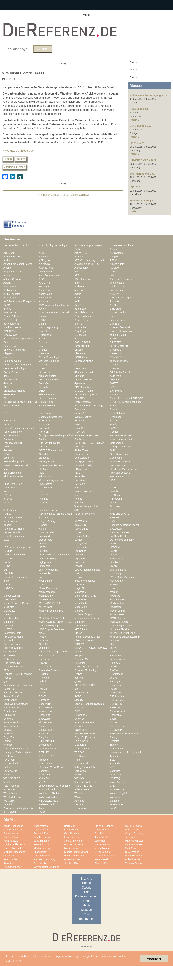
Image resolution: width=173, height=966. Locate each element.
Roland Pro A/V (11, 696)
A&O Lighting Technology (53, 245)
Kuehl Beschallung (13, 528)
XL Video (79, 800)
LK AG (113, 566)
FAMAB (114, 428)
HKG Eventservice (120, 476)
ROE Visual (116, 692)
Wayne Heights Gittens (46, 867)
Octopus (114, 640)
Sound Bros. (46, 730)
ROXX (42, 696)
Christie (78, 349)
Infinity (78, 495)
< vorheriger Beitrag (47, 194)
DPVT (113, 387)
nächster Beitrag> (80, 194)
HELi (41, 472)
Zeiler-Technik (46, 804)
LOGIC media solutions (87, 569)
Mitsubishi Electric (14, 167)
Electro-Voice (46, 402)
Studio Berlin (81, 741)
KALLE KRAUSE (12, 517)
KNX (112, 521)
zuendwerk (80, 808)
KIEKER (114, 517)
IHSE (6, 491)
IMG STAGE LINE (84, 491)
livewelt (78, 566)
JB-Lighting (9, 510)
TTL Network (81, 763)
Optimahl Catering (13, 647)
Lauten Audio (81, 536)
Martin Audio (46, 595)
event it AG (80, 413)
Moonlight (79, 621)
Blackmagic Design (49, 327)
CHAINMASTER (119, 346)
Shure (113, 718)
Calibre (7, 342)
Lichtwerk (79, 554)
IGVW (113, 487)
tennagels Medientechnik (17, 752)
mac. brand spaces (84, 580)
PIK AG (43, 662)
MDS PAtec (80, 599)
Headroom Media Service (124, 469)
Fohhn (42, 439)
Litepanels (44, 566)
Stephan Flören (72, 863)
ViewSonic (44, 774)
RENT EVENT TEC (85, 685)
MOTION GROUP (120, 621)
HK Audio (79, 476)
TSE (112, 759)
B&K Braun (116, 308)
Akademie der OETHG (86, 264)
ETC (5, 413)
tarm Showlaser (47, 748)
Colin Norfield (71, 829)
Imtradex (114, 491)
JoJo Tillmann (41, 840)
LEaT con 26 (137, 143)
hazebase (8, 469)
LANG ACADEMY (119, 532)
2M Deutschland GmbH (16, 245)
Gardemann (116, 443)
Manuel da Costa (73, 844)
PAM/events (10, 655)
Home (64, 194)
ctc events (44, 372)
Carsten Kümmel (12, 829)
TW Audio (115, 763)
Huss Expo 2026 (139, 109)
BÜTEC (43, 338)
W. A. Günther (117, 789)
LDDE (113, 543)
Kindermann (10, 521)
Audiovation (45, 294)
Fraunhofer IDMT (12, 443)
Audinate (79, 286)
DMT (6, 387)
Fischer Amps (10, 435)
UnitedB (7, 767)
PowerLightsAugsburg (86, 666)
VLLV (42, 782)
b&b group (80, 308)
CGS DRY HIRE (83, 346)
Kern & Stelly (46, 517)
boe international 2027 (143, 173)
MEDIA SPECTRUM (50, 603)
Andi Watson (41, 826)
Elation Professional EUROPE (126, 398)
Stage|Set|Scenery (84, 737)
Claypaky (8, 353)
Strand (7, 741)
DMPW (114, 383)
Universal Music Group (51, 767)
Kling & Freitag (47, 521)
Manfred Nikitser (134, 840)
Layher (78, 539)
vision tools (116, 774)
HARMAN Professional (51, 465)
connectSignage (119, 361)
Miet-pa (7, 614)
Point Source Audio (13, 666)
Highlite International (14, 476)
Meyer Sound (117, 610)
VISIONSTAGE (11, 778)
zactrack (8, 804)
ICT (112, 484)
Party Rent (9, 659)
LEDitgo (7, 551)
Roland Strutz (132, 859)
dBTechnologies (47, 376)
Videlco (7, 774)
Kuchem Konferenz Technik (125, 525)
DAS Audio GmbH (120, 372)
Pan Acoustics (46, 655)
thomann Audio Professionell (125, 752)
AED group (45, 260)
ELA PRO (79, 398)
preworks (115, 666)
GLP (112, 450)
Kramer (43, 525)
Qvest (77, 681)
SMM (42, 726)
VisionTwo (44, 778)
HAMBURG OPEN (120, 461)
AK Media (44, 264)
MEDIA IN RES (118, 599)
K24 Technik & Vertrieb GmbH (55, 513)
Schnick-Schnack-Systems (89, 704)
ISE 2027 (135, 187)
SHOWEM (9, 715)
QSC (6, 681)
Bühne (86, 883)
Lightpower (45, 562)
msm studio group (49, 625)
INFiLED (43, 495)
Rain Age (115, 681)
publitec (78, 677)
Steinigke (115, 737)
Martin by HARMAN (85, 595)
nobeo (42, 636)
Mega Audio (81, 607)
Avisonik (114, 301)
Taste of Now (81, 748)
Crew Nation (81, 368)
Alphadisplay (81, 267)
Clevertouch (116, 353)
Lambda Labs (46, 532)
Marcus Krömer (133, 844)
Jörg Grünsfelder (73, 840)
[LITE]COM (9, 812)
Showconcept (117, 711)
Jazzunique (116, 506)
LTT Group (116, 573)
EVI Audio (79, 420)
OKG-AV (79, 644)
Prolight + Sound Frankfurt (17, 674)
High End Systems (120, 472)
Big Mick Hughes (104, 826)
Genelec (79, 446)
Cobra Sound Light (49, 357)
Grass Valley (81, 454)
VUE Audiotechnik (49, 789)
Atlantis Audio (10, 286)
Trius (77, 759)
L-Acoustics (116, 528)
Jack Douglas (102, 837)
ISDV (6, 502)
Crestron (43, 368)
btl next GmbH (118, 335)
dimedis (7, 383)
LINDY (7, 566)
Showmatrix (80, 715)
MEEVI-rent (45, 607)
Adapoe (78, 256)
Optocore (44, 647)
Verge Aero (80, 771)
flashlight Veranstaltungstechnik (56, 435)
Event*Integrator (119, 413)
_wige (42, 812)
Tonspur (114, 756)
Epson (113, 409)
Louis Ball (100, 840)
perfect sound (117, 659)
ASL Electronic (82, 279)
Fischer (114, 431)
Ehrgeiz (114, 394)
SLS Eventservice (84, 722)
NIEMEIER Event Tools (122, 633)
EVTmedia (115, 420)
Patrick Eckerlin (42, 855)
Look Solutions (118, 569)
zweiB (113, 808)
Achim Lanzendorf (13, 826)
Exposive (44, 424)
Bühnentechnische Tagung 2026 (148, 95)
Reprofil (43, 688)
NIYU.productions (13, 636)
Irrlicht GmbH (117, 498)
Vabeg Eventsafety (84, 767)
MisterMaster (117, 614)
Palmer (114, 651)
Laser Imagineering (14, 536)
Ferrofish (44, 431)
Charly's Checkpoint (14, 349)
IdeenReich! (10, 487)
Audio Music (10, 290)
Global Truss (81, 450)
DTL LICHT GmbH (84, 390)
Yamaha (114, 800)
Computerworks (12, 361)
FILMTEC (79, 431)
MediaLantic (81, 603)
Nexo (42, 633)
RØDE (78, 696)
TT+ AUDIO (45, 763)
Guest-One (116, 457)
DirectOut (44, 383)
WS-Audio (9, 800)
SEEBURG (116, 707)
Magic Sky (80, 588)
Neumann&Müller (119, 629)
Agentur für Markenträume (17, 264)
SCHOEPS (116, 704)
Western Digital (118, 793)
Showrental (116, 715)
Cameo (43, 342)
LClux (6, 543)
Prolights (43, 674)
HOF (112, 480)
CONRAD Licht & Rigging (17, 364)
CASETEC (116, 342)
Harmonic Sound (119, 465)
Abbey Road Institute (121, 245)
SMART (114, 722)
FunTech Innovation (49, 443)
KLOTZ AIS (80, 521)
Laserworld (45, 536)
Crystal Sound (11, 372)
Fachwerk (44, 428)
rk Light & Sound (12, 692)
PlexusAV (115, 662)
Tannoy (114, 744)
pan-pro (78, 655)
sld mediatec (46, 722)
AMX (77, 271)
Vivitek (7, 782)
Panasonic (115, 655)
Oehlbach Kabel (12, 644)
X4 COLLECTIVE (48, 800)
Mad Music (80, 584)
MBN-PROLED (47, 599)
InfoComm (115, 495)
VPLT (113, 785)
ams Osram (45, 271)
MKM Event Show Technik (53, 618)
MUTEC (7, 629)
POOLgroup (45, 666)
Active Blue (80, 253)
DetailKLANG (10, 379)
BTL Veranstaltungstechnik (18, 338)
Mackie (7, 584)
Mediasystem (117, 603)
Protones (44, 677)
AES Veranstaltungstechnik (89, 260)
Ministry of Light (83, 614)
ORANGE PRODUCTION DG (90, 647)
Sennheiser (9, 711)
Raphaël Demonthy (44, 859)
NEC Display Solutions (51, 629)
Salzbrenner (10, 700)
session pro (45, 711)
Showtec (8, 718)
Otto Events (9, 651)
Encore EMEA (11, 405)
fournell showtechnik (121, 439)
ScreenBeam (46, 707)
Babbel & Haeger (12, 316)
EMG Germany (82, 402)
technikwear (116, 748)
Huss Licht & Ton (12, 484)
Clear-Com (45, 353)
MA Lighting (45, 580)
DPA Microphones (84, 387)
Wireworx (115, 797)
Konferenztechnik (86, 896)
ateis (77, 282)
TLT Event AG (46, 756)
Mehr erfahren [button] (13, 960)
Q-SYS (114, 677)
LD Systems (81, 543)
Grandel (43, 454)
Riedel (113, 688)
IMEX (42, 491)
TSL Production (11, 763)
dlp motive (80, 383)
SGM (77, 711)
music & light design (121, 625)
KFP (76, 517)
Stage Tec (8, 737)
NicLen (78, 633)
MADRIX (8, 588)
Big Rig (78, 323)
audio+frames (117, 290)
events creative (82, 417)
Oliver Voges (132, 852)
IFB (76, 487)
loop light (8, 573)
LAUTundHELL (118, 536)
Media (86, 905)
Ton (86, 914)
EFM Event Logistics (85, 394)
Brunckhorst (45, 335)
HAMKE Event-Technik (16, 465)
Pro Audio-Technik (49, 670)
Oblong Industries (84, 640)
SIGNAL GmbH (11, 722)
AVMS (77, 305)
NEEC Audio (81, 629)
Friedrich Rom (41, 833)
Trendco (43, 759)
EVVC (6, 424)
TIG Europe (9, 756)
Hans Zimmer (71, 837)
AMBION (115, 267)
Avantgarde (45, 297)
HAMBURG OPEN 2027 (143, 160)
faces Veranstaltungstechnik (18, 428)
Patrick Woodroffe (74, 855)
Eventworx (9, 420)
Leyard (113, 551)
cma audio (9, 357)
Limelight (115, 562)
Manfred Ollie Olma (14, 844)
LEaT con (44, 547)
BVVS (113, 338)
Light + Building (47, 558)
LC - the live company (122, 539)
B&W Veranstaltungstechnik (54, 312)
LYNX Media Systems (122, 577)
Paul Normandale (104, 855)
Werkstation (80, 793)
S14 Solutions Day (140, 126)
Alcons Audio (117, 264)
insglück (78, 498)
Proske (7, 677)
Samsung (44, 700)
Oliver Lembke (103, 852)
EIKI (5, 398)
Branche (21, 158)
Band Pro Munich (83, 316)
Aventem (44, 301)
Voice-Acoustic (118, 782)
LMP (5, 569)
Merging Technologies (51, 610)
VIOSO (78, 774)
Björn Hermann (133, 826)
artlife (113, 275)
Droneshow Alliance (14, 390)
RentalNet (8, 688)
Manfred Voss (41, 844)
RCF (41, 685)
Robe (42, 692)
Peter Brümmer (133, 855)
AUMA (78, 294)
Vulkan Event (81, 789)
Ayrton (42, 308)
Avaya (77, 297)
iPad (86, 892)
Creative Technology (14, 368)
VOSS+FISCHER (84, 785)
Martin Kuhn (71, 848)
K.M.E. (7, 513)
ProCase (114, 670)
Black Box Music (12, 327)
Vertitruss (115, 771)
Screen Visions (11, 707)
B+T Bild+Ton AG (83, 312)
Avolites (114, 305)
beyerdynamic (11, 323)
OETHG (43, 644)
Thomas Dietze (103, 863)
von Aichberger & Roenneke (54, 785)
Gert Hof (99, 833)
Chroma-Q (115, 349)
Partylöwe (44, 659)
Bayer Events (10, 320)
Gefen (6, 446)
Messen (86, 909)
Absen (113, 249)
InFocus (7, 498)
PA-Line (78, 651)
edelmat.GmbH (47, 394)
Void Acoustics (11, 785)
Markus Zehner (11, 595)
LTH (76, 573)
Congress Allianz (83, 361)
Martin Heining (42, 848)
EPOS (113, 405)
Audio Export (117, 286)
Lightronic (79, 562)
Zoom (42, 808)
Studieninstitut (46, 741)
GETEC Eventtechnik (50, 450)
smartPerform (10, 726)
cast (41, 346)
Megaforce (116, 607)
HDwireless (80, 469)
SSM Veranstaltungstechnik (125, 733)
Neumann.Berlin (12, 633)
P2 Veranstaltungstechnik (53, 651)
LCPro (42, 543)
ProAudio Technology (86, 670)
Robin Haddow (72, 859)
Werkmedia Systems (50, 793)
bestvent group (118, 320)
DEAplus (79, 376)
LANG (77, 532)
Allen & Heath (46, 267)
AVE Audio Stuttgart (121, 297)
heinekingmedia (12, 472)
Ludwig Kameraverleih (15, 577)
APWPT (114, 271)
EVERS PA (45, 420)
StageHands (46, 737)
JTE (76, 510)
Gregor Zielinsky (134, 833)
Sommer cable (118, 726)
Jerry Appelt (131, 837)
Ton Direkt (79, 756)
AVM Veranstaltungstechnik (54, 305)
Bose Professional (120, 327)
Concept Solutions (49, 361)
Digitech (114, 379)
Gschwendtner (82, 457)
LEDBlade (115, 547)
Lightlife (7, 562)
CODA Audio (81, 357)
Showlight (44, 715)
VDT (112, 767)
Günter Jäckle (11, 837)
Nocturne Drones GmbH (87, 636)
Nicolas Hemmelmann (76, 852)
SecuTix (78, 707)
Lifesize (114, 554)
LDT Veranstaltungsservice (18, 547)
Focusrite (8, 439)
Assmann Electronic (121, 279)
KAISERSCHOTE (119, 513)
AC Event (8, 253)
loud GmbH (45, 573)
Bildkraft (114, 323)
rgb (76, 688)
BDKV (42, 320)
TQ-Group (9, 759)
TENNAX (44, 752)
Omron (113, 644)
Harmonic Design (83, 465)
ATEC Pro (44, 282)
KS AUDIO (80, 525)
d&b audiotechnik (83, 372)
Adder (6, 260)
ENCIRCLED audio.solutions (125, 402)
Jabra (113, 502)
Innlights (43, 498)
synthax (7, 744)
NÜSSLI (43, 640)
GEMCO (43, 446)
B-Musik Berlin (118, 312)
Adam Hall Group (12, 256)
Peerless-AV (81, 659)
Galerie (86, 887)
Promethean (116, 674)
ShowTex (79, 718)
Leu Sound (80, 551)
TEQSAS (79, 752)
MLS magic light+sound (87, 618)
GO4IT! (7, 454)
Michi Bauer (40, 852)
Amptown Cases (12, 271)
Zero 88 (78, 804)
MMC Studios (117, 618)
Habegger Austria (84, 461)
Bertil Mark (70, 826)
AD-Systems (117, 253)
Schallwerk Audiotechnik (16, 704)
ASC (41, 279)
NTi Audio (8, 640)
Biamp (42, 323)
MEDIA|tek (9, 607)
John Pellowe (10, 840)
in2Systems (9, 495)
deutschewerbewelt (49, 379)
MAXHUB (115, 595)
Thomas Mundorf (12, 867)
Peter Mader (10, 859)
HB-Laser (44, 469)
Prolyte (78, 674)
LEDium (43, 551)
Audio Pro (44, 290)
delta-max (115, 376)
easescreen (9, 394)
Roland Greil (101, 859)
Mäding (114, 584)
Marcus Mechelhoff (13, 848)
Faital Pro (79, 428)
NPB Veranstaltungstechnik (125, 636)
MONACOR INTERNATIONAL (55, 621)
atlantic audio (117, 282)
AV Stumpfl (9, 297)
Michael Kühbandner (14, 852)
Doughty (43, 387)
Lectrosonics (81, 547)
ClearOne (79, 353)
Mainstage (80, 592)
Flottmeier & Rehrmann (87, 435)
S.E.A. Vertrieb (118, 696)
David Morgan (102, 829)
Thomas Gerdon (134, 863)
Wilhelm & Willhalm (49, 797)
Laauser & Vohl (11, 532)
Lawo (6, 539)
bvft (76, 338)
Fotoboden (80, 439)
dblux (6, 376)
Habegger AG (46, 461)
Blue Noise (80, 327)
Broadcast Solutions (121, 331)
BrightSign (80, 331)
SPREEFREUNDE (84, 733)
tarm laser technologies (16, 748)
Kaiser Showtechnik (85, 513)
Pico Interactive (11, 662)
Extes (77, 424)
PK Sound (79, 662)
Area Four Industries (50, 275)
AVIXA (6, 305)
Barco (113, 316)
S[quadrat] (80, 744)
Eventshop (116, 417)
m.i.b (6, 580)
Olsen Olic (9, 855)
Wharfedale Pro (12, 797)
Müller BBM (80, 625)
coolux (78, 364)
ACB (41, 253)
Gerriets (7, 450)
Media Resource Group (16, 603)
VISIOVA (79, 778)
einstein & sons (47, 398)
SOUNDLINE (117, 730)
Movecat (8, 625)
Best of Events (82, 320)
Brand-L (43, 331)
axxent (7, 308)
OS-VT (113, 647)
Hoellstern (79, 480)
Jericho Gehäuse (48, 510)
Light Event (80, 558)
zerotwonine (116, 804)
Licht (86, 901)
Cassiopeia (9, 346)
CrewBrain (115, 368)
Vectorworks (10, 771)
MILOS (43, 614)
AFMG (113, 260)
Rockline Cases (83, 692)
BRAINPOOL (10, 331)
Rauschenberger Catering (17, 685)
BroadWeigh (10, 335)
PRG (6, 670)
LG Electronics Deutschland (54, 554)
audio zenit (80, 290)
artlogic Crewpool (13, 279)
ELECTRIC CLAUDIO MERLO (20, 402)
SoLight (78, 726)
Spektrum (8, 733)
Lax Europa (45, 539)
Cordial (114, 364)
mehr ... (135, 119)
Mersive (78, 610)
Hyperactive (45, 484)
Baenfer (43, 316)
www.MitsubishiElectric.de (18, 150)
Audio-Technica (11, 294)
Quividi (42, 681)
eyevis (113, 424)
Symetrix (114, 741)
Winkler (78, 797)
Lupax (42, 577)
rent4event (116, 685)
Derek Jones (132, 829)
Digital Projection (83, 379)
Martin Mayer (102, 848)
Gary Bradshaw (72, 833)
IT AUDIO (44, 502)
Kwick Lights (81, 528)
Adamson (44, 256)
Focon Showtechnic (120, 435)
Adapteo (114, 256)
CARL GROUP (82, 342)
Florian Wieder (11, 833)
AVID (77, 301)
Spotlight (43, 733)
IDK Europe (45, 487)
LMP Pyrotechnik (48, 569)
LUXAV (78, 577)
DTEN (42, 390)
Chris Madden (41, 829)
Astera (7, 282)
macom (43, 584)
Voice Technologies (85, 782)
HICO (77, 472)
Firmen (7, 158)
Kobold (7, 525)
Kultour (43, 528)
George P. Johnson (120, 446)
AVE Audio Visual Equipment (19, 301)
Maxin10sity (10, 599)
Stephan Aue (41, 863)
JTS (112, 510)
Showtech (44, 718)
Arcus (6, 275)
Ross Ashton (10, 863)
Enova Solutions (48, 405)
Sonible (7, 730)
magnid (114, 588)
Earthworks (116, 390)
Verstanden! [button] (154, 958)
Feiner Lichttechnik (13, 431)
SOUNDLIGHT (82, 730)
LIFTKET (8, 558)
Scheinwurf (45, 704)
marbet (114, 592)
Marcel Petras (102, 844)
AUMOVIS (115, 294)
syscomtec (45, 744)
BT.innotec (80, 335)
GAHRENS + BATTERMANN (90, 443)
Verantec (44, 771)
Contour (43, 364)
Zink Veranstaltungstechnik (18, 808)
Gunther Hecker (42, 837)
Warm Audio (10, 793)
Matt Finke (131, 848)
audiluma (44, 286)
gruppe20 (44, 457)
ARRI (77, 275)
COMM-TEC (116, 357)
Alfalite (7, 267)
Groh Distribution (119, 454)
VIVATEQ (115, 778)
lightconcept (116, 558)
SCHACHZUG (118, 700)
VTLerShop (9, 789)
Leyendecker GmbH (14, 554)
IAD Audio (79, 484)
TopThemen (86, 918)
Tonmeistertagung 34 (142, 200)
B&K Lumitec (10, 312)
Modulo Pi (8, 621)
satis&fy (78, 700)
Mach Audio (116, 580)
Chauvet (43, 349)
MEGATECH (10, 610)
